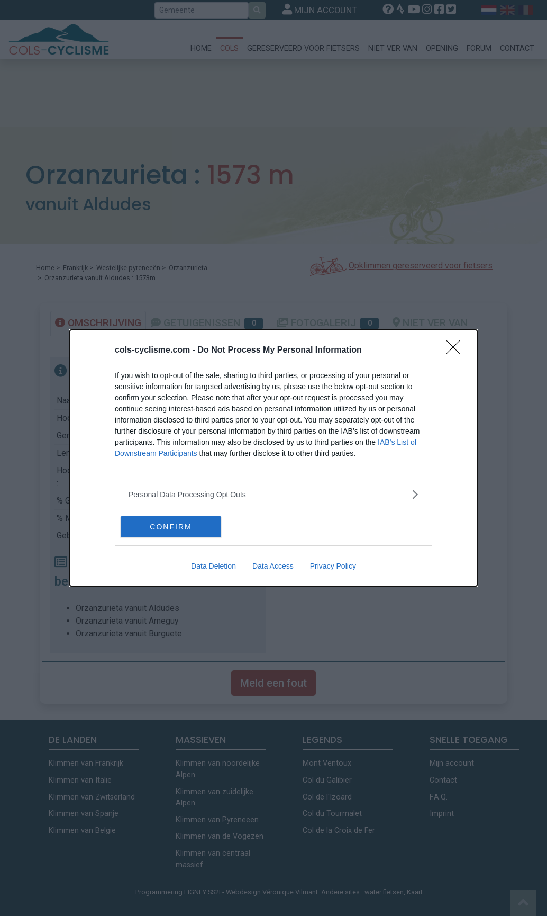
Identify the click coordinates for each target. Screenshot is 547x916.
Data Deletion (213, 566)
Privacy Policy (333, 566)
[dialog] (273, 458)
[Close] (456, 350)
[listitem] (273, 494)
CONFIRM (171, 526)
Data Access (273, 566)
